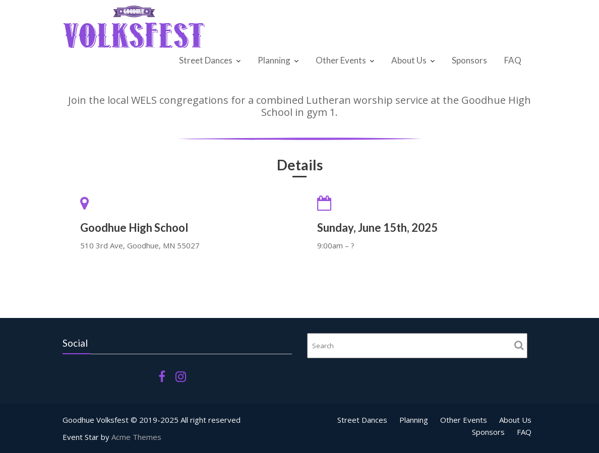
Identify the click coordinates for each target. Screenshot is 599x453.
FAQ (512, 60)
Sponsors (469, 60)
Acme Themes (136, 437)
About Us (409, 60)
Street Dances (205, 60)
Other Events (341, 60)
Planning (274, 60)
